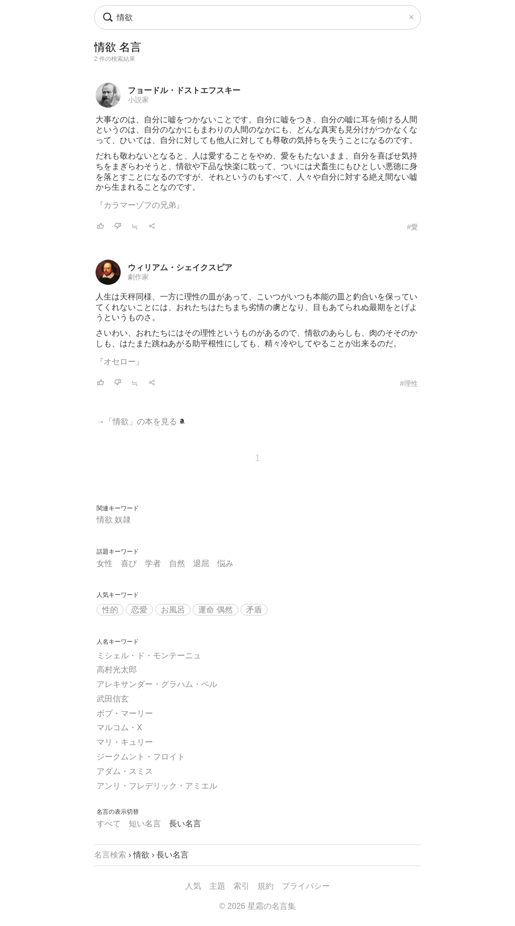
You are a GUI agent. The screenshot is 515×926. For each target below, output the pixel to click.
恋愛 (139, 609)
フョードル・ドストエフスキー (184, 90)
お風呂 (173, 609)
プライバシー (306, 886)
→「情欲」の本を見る (141, 421)
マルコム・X (119, 727)
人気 (193, 886)
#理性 (409, 383)
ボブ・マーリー (125, 713)
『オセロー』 (120, 361)
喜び (129, 563)
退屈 (201, 563)
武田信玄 (113, 698)
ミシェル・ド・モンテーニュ (149, 655)
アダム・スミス (125, 771)
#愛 (412, 227)
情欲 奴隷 (114, 519)
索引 (241, 886)
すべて (109, 823)
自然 (177, 563)
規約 (266, 886)
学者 (153, 563)
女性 (105, 563)
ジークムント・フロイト (141, 756)
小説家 (138, 100)
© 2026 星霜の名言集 (257, 906)
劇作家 (138, 277)
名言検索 (110, 855)
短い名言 (145, 823)
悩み (225, 563)
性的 (110, 609)
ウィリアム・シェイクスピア (180, 267)
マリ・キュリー (125, 742)
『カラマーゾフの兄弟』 (140, 205)
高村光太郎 (117, 669)
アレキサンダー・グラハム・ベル (157, 684)
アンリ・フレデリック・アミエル (157, 786)
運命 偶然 (215, 609)
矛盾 (254, 609)
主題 (217, 886)
